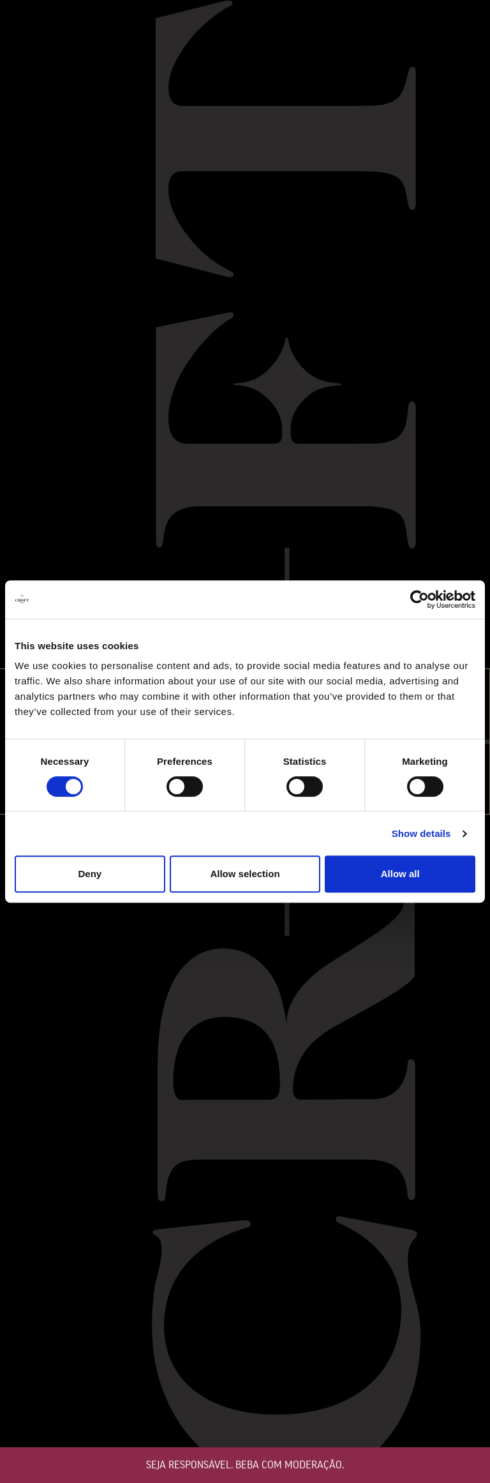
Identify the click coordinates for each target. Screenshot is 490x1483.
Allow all (400, 873)
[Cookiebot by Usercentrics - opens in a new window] (419, 599)
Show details (421, 833)
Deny (89, 873)
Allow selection (244, 873)
